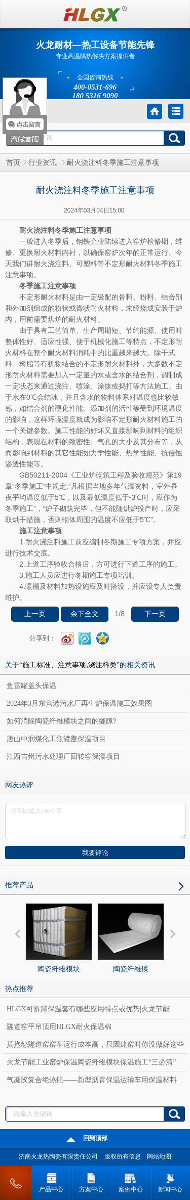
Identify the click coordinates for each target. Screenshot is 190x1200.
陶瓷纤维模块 (58, 938)
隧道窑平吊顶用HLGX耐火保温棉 (59, 1027)
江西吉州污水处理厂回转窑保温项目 (63, 756)
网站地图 (159, 1156)
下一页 (155, 614)
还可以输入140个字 (95, 821)
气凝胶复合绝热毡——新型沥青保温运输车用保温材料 (92, 1080)
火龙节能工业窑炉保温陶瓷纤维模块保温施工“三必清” (91, 1062)
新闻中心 (170, 1181)
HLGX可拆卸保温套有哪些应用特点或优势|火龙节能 (88, 1009)
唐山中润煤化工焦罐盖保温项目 (56, 739)
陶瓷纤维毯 (130, 938)
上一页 (35, 614)
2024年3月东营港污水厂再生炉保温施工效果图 (79, 703)
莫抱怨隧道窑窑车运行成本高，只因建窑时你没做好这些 (95, 1044)
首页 (13, 162)
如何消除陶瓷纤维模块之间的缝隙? (61, 721)
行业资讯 (43, 162)
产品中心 (51, 1181)
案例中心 (131, 1181)
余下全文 (84, 614)
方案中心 (91, 1181)
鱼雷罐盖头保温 (31, 686)
